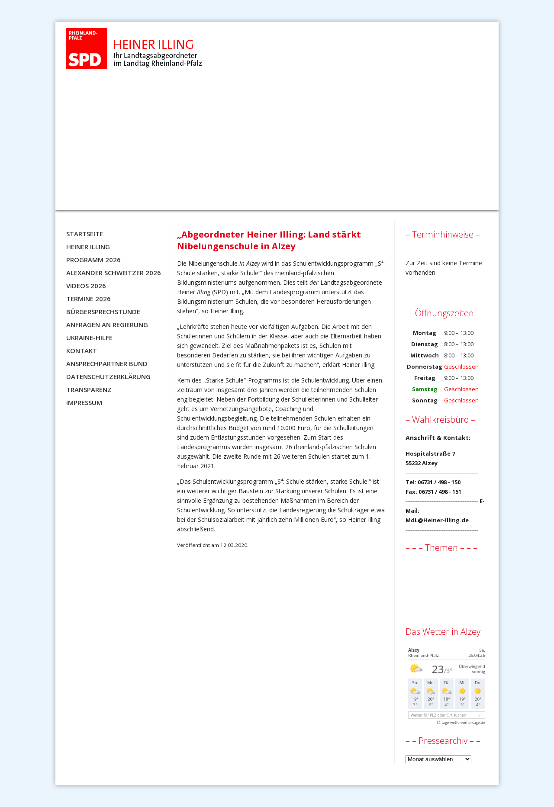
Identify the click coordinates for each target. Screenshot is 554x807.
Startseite (84, 233)
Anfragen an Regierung (107, 324)
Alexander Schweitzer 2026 (113, 272)
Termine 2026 (88, 298)
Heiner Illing (88, 246)
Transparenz (89, 389)
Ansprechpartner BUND (107, 363)
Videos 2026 (86, 285)
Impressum (84, 402)
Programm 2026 (93, 259)
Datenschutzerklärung (108, 376)
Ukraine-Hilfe (89, 337)
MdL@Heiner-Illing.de (437, 520)
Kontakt (81, 350)
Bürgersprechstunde (103, 311)
